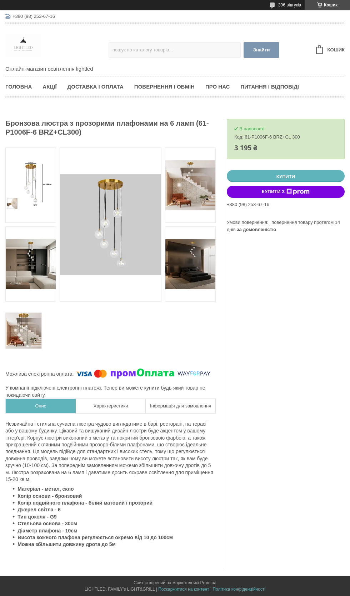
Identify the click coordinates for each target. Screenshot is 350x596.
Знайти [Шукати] (261, 49)
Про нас (217, 86)
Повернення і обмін (164, 86)
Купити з (286, 192)
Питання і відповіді (269, 86)
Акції (49, 86)
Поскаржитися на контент (183, 589)
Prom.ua (208, 582)
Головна (18, 86)
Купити (285, 176)
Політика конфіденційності (238, 589)
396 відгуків (289, 4)
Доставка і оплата (96, 86)
